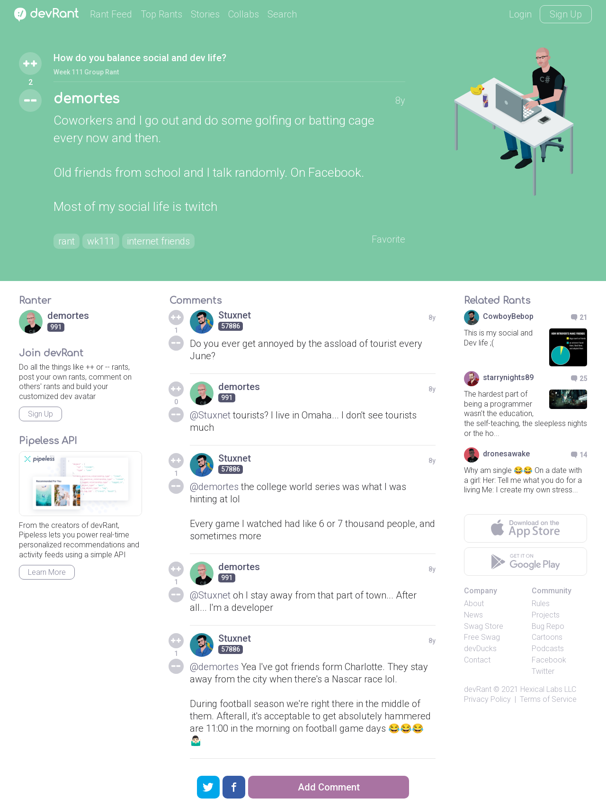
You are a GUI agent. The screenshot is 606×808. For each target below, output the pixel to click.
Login (520, 14)
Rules (541, 603)
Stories (205, 14)
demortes (86, 99)
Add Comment (329, 787)
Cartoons (547, 637)
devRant (477, 689)
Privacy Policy (487, 699)
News (473, 614)
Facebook (549, 659)
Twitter (543, 671)
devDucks (480, 648)
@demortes (214, 486)
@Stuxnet (210, 415)
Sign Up (566, 14)
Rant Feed (111, 14)
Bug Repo (548, 626)
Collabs (243, 14)
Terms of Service (548, 699)
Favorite (388, 239)
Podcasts (548, 648)
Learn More (47, 572)
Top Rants (161, 14)
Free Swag (482, 637)
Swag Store (483, 626)
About (474, 603)
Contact (477, 659)
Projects (546, 614)
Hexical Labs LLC (548, 689)
